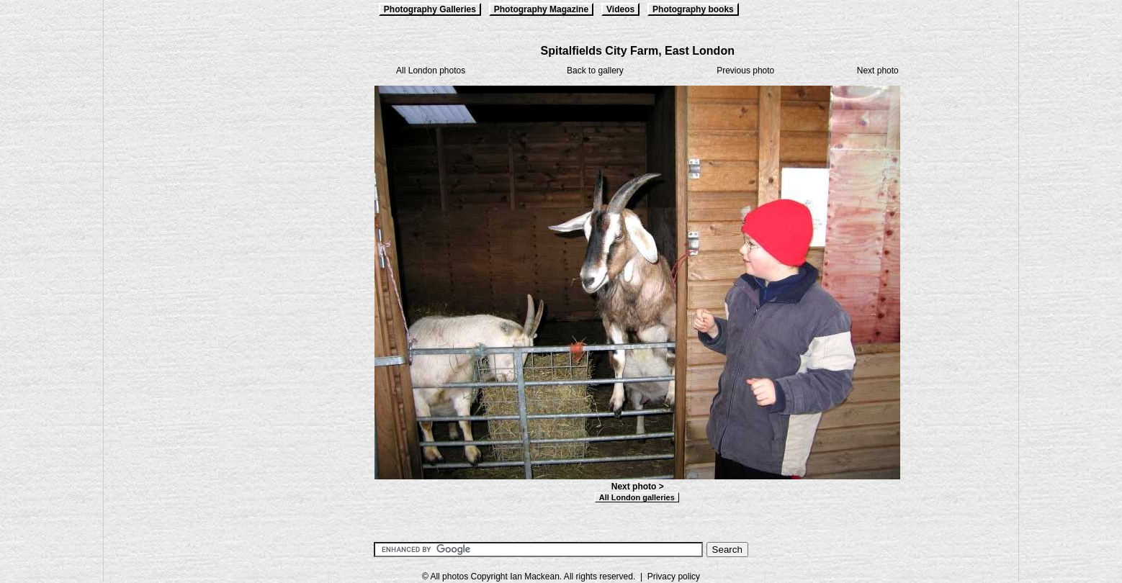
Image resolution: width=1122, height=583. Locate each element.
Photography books (693, 9)
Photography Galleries (430, 9)
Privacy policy (673, 576)
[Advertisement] (175, 260)
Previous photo (745, 70)
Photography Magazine (541, 9)
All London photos (430, 70)
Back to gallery (595, 70)
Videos (620, 9)
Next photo (878, 70)
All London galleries (637, 497)
